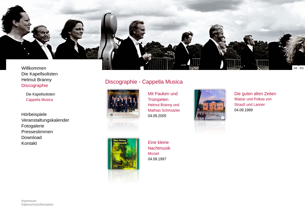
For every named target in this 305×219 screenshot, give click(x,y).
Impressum (28, 201)
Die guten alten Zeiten (255, 93)
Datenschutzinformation (37, 204)
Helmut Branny (36, 79)
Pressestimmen (37, 131)
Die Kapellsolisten (39, 73)
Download (31, 137)
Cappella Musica (39, 100)
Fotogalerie (32, 125)
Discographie (34, 85)
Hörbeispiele (34, 114)
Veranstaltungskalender (45, 120)
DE (296, 68)
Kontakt (29, 143)
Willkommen (33, 68)
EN (302, 68)
